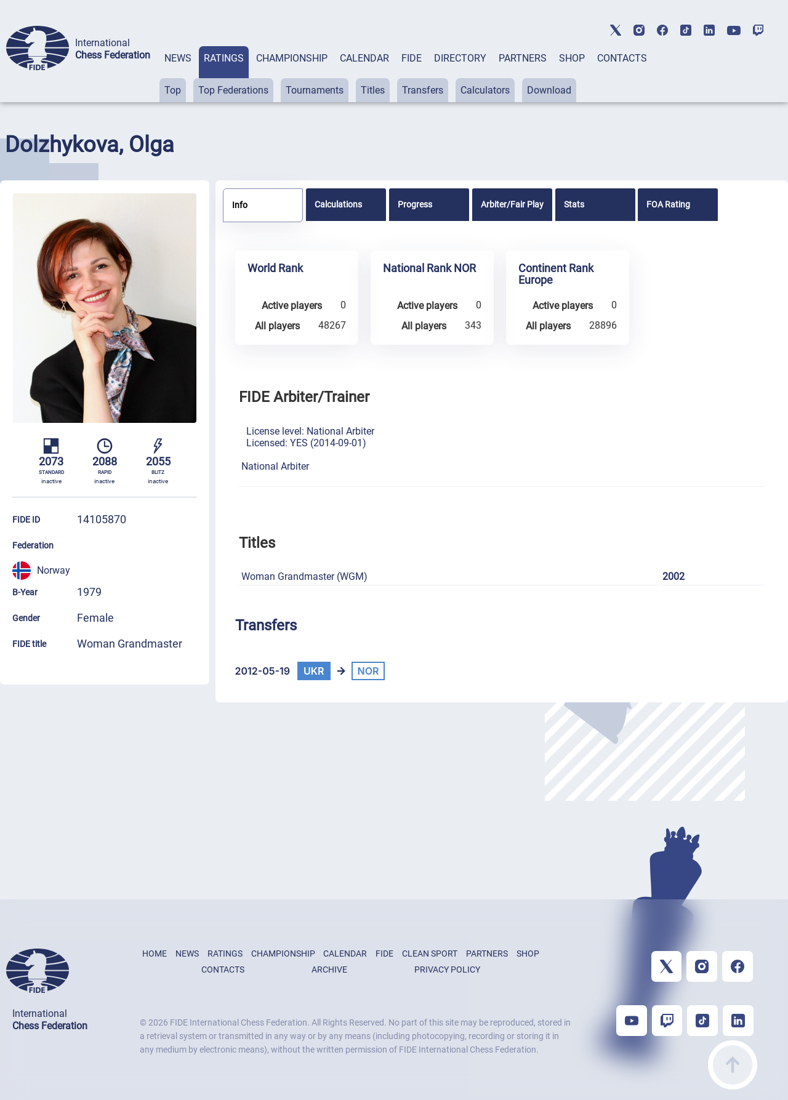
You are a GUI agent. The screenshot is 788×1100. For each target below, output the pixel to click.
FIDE (411, 58)
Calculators (485, 90)
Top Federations (233, 90)
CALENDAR (364, 58)
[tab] (177, 74)
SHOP (572, 58)
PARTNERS (523, 58)
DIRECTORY (460, 58)
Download (549, 90)
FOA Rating (668, 204)
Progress (415, 204)
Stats (574, 204)
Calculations (338, 204)
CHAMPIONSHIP (292, 58)
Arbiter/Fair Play (512, 204)
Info (239, 205)
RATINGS (224, 58)
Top (172, 90)
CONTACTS (622, 58)
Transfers (422, 90)
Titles (373, 90)
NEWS (177, 58)
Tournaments (315, 90)
